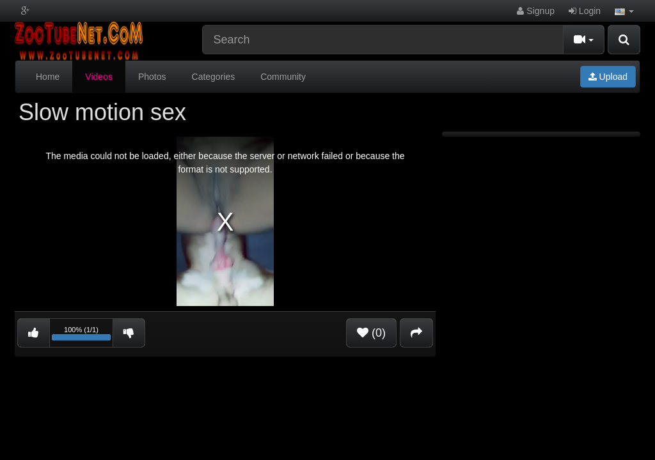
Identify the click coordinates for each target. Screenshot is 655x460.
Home (47, 77)
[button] (624, 11)
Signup (535, 11)
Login (585, 11)
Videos (99, 77)
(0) (371, 332)
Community (283, 77)
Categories (213, 77)
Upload (607, 77)
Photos (152, 77)
